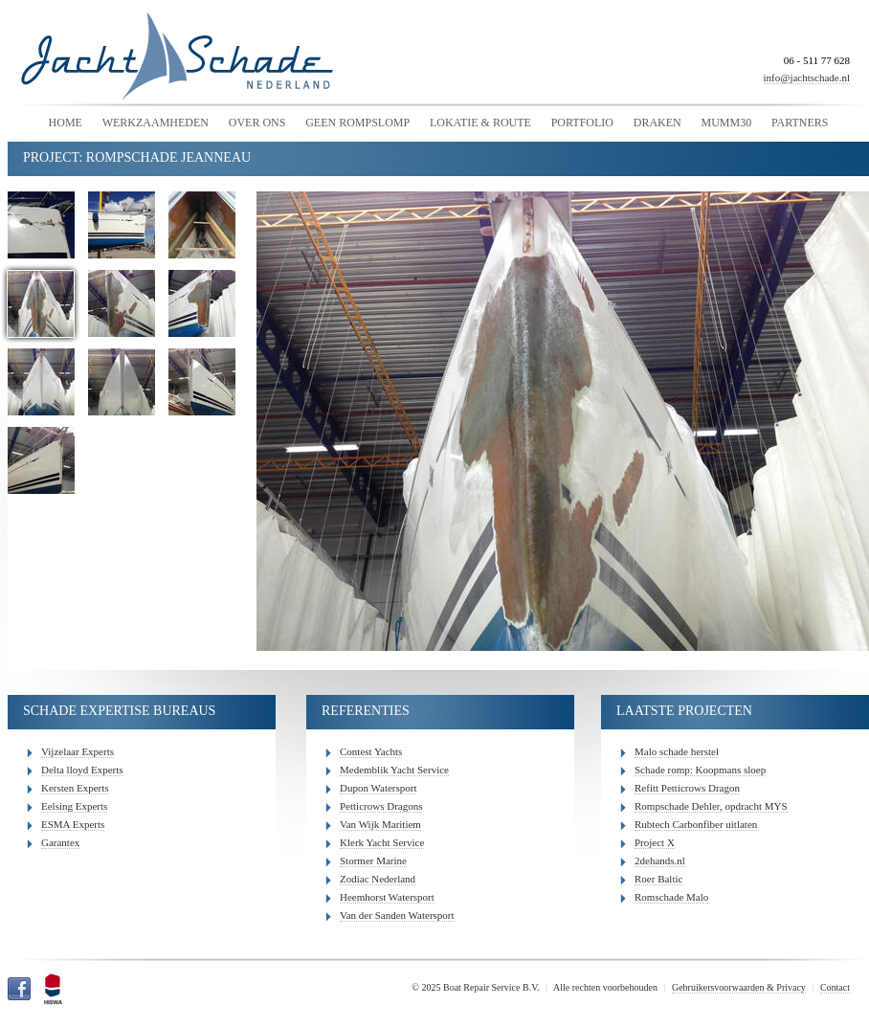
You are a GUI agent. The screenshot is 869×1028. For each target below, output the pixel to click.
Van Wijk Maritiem (380, 824)
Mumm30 (726, 122)
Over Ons (257, 122)
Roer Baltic (658, 878)
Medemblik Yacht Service (394, 769)
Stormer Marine (373, 860)
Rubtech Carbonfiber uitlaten (696, 824)
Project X (655, 842)
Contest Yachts (371, 751)
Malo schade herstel (677, 751)
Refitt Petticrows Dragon (687, 787)
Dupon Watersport (378, 787)
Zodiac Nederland (377, 878)
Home (65, 122)
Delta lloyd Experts (82, 769)
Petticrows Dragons (381, 806)
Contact (835, 987)
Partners (800, 122)
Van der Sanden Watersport (397, 915)
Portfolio (582, 122)
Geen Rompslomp (357, 122)
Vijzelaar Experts (77, 751)
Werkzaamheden (155, 122)
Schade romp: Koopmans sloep (700, 769)
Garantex (60, 842)
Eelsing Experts (74, 806)
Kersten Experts (75, 787)
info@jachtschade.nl (807, 77)
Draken (657, 122)
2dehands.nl (660, 860)
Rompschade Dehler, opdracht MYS (711, 806)
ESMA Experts (72, 824)
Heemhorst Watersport (387, 897)
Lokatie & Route (480, 122)
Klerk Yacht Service (382, 842)
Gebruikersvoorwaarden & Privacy (739, 987)
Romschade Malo (671, 897)
